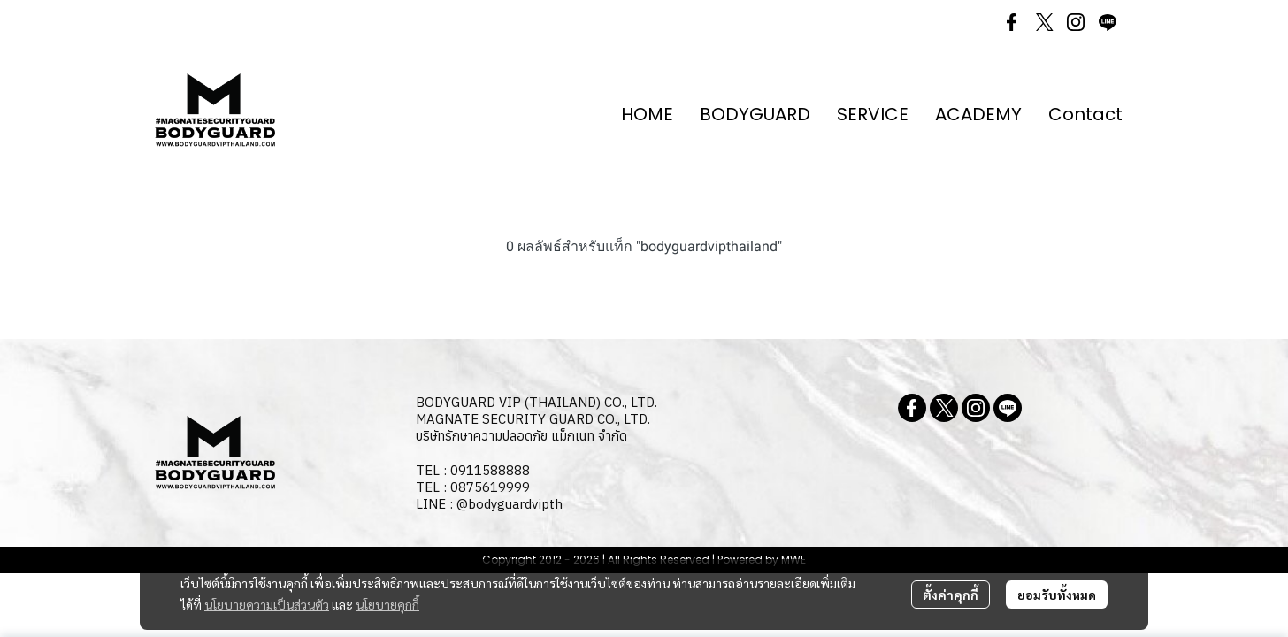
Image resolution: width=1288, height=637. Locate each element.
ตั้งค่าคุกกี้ (950, 594)
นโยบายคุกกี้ (387, 604)
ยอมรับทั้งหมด (1056, 594)
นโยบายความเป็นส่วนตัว (266, 604)
